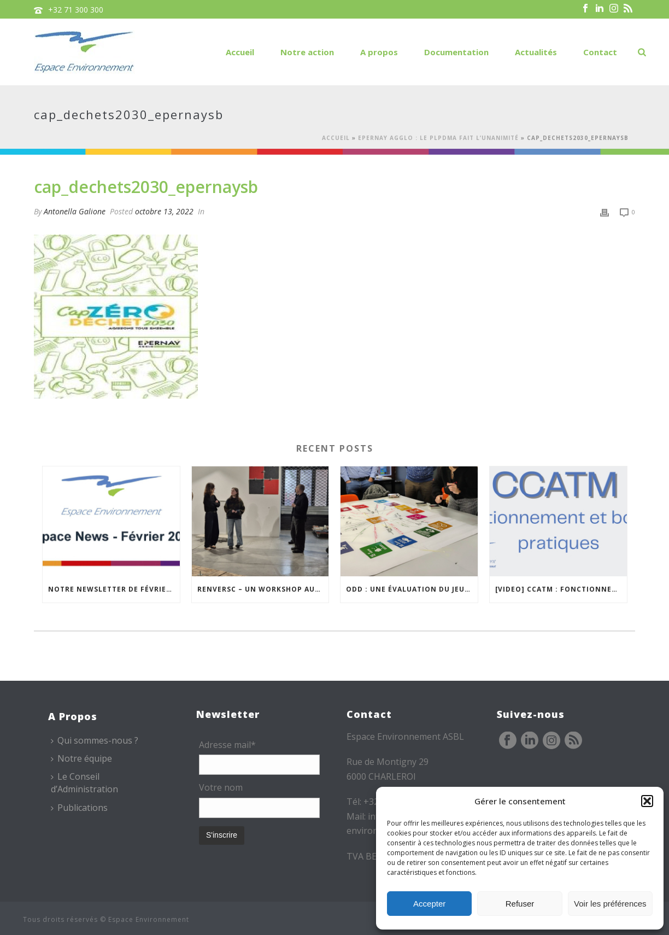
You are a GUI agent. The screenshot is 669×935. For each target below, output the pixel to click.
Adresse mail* (227, 745)
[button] (647, 801)
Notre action (307, 51)
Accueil (240, 51)
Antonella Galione (74, 211)
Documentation (456, 51)
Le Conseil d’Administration (84, 782)
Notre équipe (81, 758)
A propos (379, 51)
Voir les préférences (610, 903)
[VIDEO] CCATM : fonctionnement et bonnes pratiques (561, 589)
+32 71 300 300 (75, 9)
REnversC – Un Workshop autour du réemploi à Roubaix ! (263, 589)
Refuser (520, 903)
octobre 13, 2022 (164, 211)
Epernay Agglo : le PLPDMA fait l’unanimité (438, 138)
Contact (600, 51)
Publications (79, 808)
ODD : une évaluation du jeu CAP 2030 (412, 589)
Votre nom (221, 787)
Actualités (536, 51)
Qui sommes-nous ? (94, 740)
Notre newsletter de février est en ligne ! (114, 589)
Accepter (429, 903)
